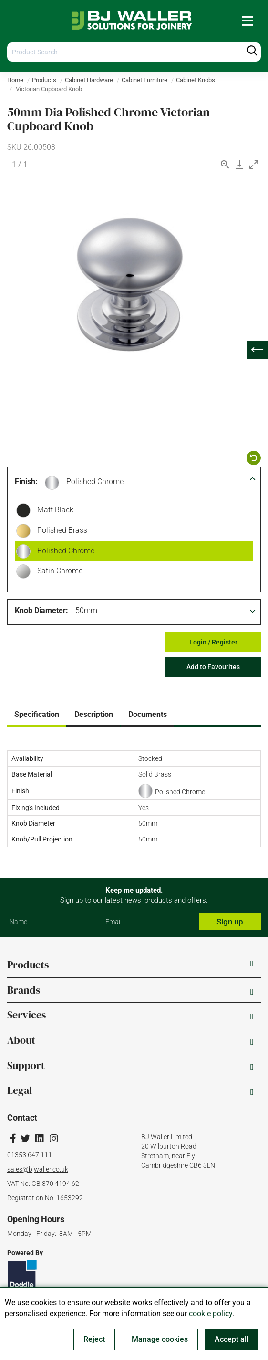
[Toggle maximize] (254, 164)
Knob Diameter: (41, 610)
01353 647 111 (29, 1155)
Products (44, 79)
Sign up (229, 921)
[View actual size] (225, 164)
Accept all (231, 1339)
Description (93, 714)
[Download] (239, 164)
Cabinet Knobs (195, 79)
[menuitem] (247, 21)
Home (15, 79)
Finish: (26, 481)
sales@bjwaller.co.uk (37, 1169)
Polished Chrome (95, 481)
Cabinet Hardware (89, 79)
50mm (86, 610)
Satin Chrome (57, 572)
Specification (36, 714)
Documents (147, 714)
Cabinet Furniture (144, 79)
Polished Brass (59, 531)
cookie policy (210, 1313)
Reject (94, 1339)
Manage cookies (160, 1339)
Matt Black (52, 511)
